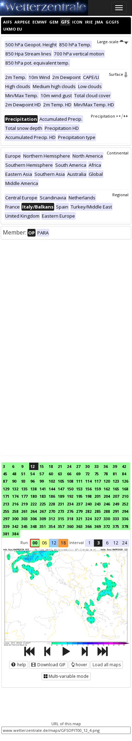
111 (79, 481)
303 (24, 518)
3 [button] (98, 543)
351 (42, 526)
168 (125, 488)
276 (70, 511)
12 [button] (53, 543)
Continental (117, 153)
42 (124, 466)
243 (97, 504)
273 (61, 511)
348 (33, 526)
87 (5, 481)
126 (125, 481)
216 (15, 504)
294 (125, 511)
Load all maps (107, 665)
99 (41, 481)
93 (23, 481)
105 (61, 481)
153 (79, 488)
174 (15, 496)
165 (116, 488)
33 (96, 466)
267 (42, 511)
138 (33, 488)
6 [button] (107, 543)
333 (116, 518)
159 (97, 488)
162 (106, 488)
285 (97, 511)
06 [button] (44, 543)
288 (106, 511)
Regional (120, 194)
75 (96, 473)
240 (88, 504)
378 (125, 526)
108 (70, 481)
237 (79, 504)
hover (79, 665)
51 (23, 473)
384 (15, 533)
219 (24, 504)
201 (97, 496)
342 (15, 526)
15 (41, 466)
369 (97, 526)
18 (51, 466)
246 (106, 504)
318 (70, 518)
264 (33, 511)
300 (15, 518)
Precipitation (109, 116)
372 (106, 526)
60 (51, 473)
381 (6, 533)
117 (97, 481)
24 (69, 466)
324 (88, 518)
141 (42, 488)
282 (88, 511)
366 (88, 526)
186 (52, 496)
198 (88, 496)
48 (14, 473)
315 (61, 518)
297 (6, 518)
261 (24, 511)
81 (115, 473)
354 (52, 526)
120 (106, 481)
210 (125, 496)
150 (70, 488)
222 (33, 504)
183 (42, 496)
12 (32, 466)
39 (115, 466)
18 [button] (63, 543)
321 (79, 518)
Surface (118, 74)
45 (5, 473)
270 (52, 511)
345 (24, 526)
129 (6, 488)
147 (61, 488)
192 (70, 496)
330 (106, 518)
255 (6, 511)
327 (97, 518)
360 (70, 526)
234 (70, 504)
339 (6, 526)
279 (79, 511)
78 (105, 473)
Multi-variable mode (66, 676)
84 (124, 473)
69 (78, 473)
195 (79, 496)
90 (14, 481)
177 (24, 496)
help (18, 665)
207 (116, 496)
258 (15, 511)
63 (60, 473)
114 (88, 481)
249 (116, 504)
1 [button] (89, 543)
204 (106, 496)
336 (125, 518)
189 (61, 496)
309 (42, 518)
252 (125, 504)
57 (41, 473)
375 (116, 526)
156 (88, 488)
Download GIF (48, 665)
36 (105, 466)
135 (24, 488)
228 (52, 504)
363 (79, 526)
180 (33, 496)
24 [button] (124, 543)
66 (69, 473)
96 (32, 481)
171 (6, 496)
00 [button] (34, 543)
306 (33, 518)
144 (52, 488)
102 (52, 481)
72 (87, 473)
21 (60, 466)
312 (52, 518)
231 (61, 504)
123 (116, 481)
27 (78, 466)
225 (42, 504)
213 (6, 504)
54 (32, 473)
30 (87, 466)
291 (116, 511)
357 (61, 526)
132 (15, 488)
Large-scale (112, 41)
